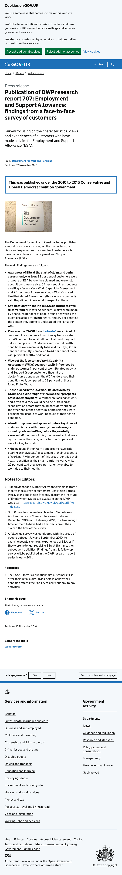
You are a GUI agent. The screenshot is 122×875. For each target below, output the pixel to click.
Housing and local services (22, 792)
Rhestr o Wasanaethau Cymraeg (56, 844)
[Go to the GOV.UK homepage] (17, 64)
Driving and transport (18, 764)
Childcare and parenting (20, 735)
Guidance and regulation (99, 733)
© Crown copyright (104, 865)
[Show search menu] (112, 64)
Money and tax (14, 799)
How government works (98, 765)
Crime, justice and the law (21, 749)
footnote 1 (49, 331)
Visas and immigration (19, 814)
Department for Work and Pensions (32, 160)
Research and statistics (98, 740)
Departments (91, 718)
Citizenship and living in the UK (24, 742)
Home (8, 73)
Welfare (20, 73)
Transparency (92, 758)
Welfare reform (36, 73)
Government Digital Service (22, 849)
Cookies (32, 839)
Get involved (91, 772)
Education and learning (20, 771)
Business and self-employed (23, 728)
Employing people (16, 778)
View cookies (91, 51)
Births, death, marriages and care (26, 721)
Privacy (19, 839)
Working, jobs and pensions (22, 821)
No (51, 675)
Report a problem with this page (98, 675)
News (87, 726)
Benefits (10, 714)
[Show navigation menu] (99, 64)
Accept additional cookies (23, 51)
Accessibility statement (55, 839)
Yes (37, 675)
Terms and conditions (18, 844)
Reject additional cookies (63, 51)
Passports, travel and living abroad (27, 806)
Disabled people (15, 756)
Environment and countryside (24, 785)
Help (8, 839)
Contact (79, 839)
